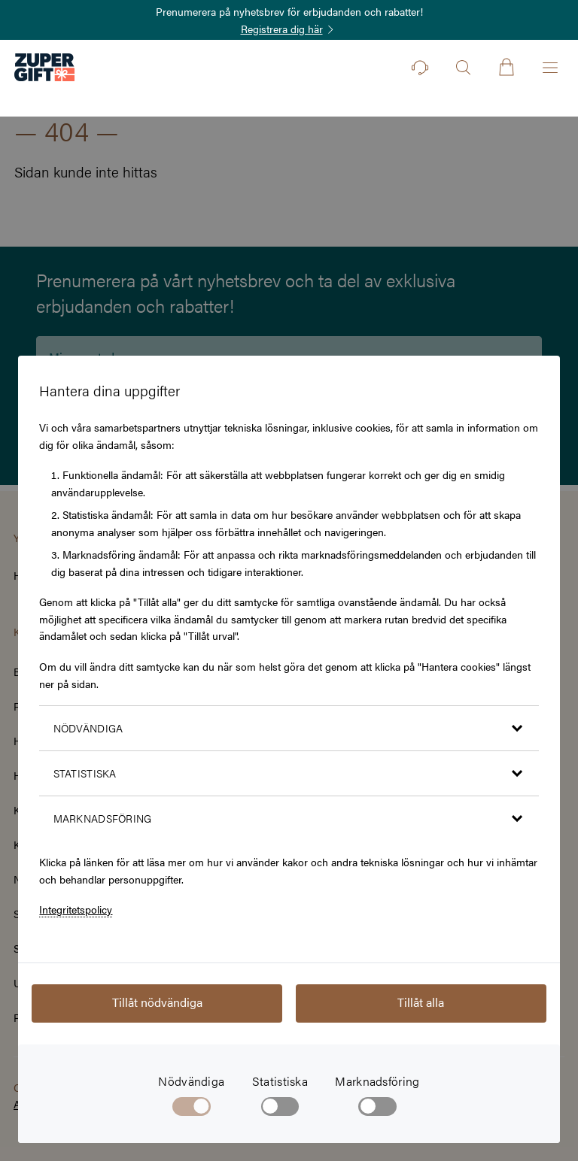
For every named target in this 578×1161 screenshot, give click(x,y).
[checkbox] (280, 1109)
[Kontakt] (420, 68)
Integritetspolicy (75, 909)
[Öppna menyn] (550, 68)
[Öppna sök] (462, 68)
